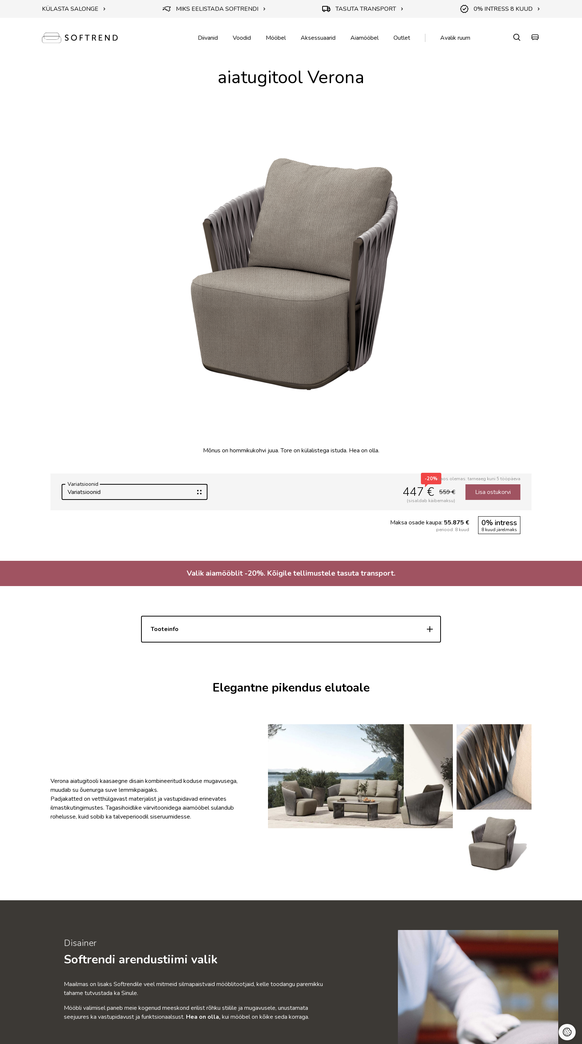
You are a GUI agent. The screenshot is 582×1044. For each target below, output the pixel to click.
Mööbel (276, 38)
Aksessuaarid (318, 38)
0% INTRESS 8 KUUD (500, 9)
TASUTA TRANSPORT (362, 9)
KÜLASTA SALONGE (74, 9)
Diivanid (208, 38)
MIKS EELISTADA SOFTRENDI (214, 9)
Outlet (401, 38)
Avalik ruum (455, 38)
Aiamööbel (364, 38)
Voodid (242, 38)
